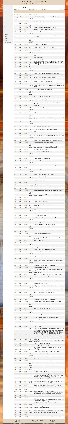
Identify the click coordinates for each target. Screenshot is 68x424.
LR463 (15, 408)
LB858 (15, 222)
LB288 (15, 50)
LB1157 (15, 292)
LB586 (15, 142)
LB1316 (15, 328)
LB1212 (15, 312)
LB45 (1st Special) (16, 23)
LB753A (15, 205)
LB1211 (15, 310)
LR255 (15, 387)
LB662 (15, 158)
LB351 (15, 87)
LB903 (15, 238)
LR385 (15, 404)
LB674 (15, 167)
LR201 (15, 378)
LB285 (15, 48)
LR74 (15, 369)
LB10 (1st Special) (16, 21)
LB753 (15, 204)
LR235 (15, 381)
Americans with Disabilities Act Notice (38, 420)
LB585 (15, 140)
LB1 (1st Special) (16, 17)
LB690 (15, 188)
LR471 (15, 412)
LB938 (15, 240)
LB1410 (15, 353)
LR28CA (15, 362)
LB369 (15, 91)
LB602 (15, 144)
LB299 (15, 66)
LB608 (15, 149)
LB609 (15, 151)
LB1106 (15, 283)
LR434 (15, 407)
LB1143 (15, 290)
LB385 (15, 96)
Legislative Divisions (8, 17)
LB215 (15, 44)
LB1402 (15, 347)
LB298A (15, 64)
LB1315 (15, 326)
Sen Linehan (26, 16)
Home (5, 5)
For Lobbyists (6, 40)
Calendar (5, 13)
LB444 (15, 118)
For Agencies (6, 34)
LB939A (15, 244)
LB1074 (15, 276)
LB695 (15, 199)
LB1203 (15, 306)
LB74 (15, 25)
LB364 (15, 89)
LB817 (15, 210)
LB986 (15, 258)
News (4, 24)
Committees (8, 15)
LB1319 (15, 343)
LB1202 (15, 303)
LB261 (15, 46)
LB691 (15, 190)
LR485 (15, 414)
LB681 (15, 182)
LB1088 (15, 281)
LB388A (15, 105)
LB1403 (15, 351)
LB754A (15, 209)
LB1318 (15, 341)
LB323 (15, 81)
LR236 (15, 382)
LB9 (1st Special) (16, 19)
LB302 (15, 73)
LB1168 (15, 294)
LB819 (15, 215)
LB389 (15, 107)
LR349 (15, 399)
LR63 (15, 367)
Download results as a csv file (32, 9)
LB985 (15, 256)
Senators (8, 28)
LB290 (15, 57)
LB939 (15, 242)
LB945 (15, 247)
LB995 (15, 265)
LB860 (15, 226)
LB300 (15, 68)
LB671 (15, 165)
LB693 (15, 195)
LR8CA (15, 358)
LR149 (15, 372)
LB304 (15, 77)
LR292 (15, 391)
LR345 (15, 397)
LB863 (15, 233)
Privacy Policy (52, 420)
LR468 (15, 410)
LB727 (15, 201)
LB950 (15, 251)
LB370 (15, 94)
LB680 (15, 180)
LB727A (15, 202)
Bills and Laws (8, 11)
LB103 (15, 27)
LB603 (15, 147)
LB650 (15, 153)
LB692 (15, 192)
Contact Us (34, 421)
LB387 (15, 100)
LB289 (15, 52)
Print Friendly (62, 9)
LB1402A (15, 349)
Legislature (8, 9)
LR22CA (15, 360)
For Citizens (5, 36)
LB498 (15, 126)
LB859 (15, 224)
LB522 (15, 133)
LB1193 (15, 301)
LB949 (15, 249)
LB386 (15, 98)
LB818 (15, 213)
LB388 (15, 103)
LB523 (15, 135)
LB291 (15, 59)
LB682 (15, 184)
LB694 (15, 197)
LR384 (15, 402)
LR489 (15, 416)
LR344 (15, 395)
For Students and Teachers (8, 42)
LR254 (15, 385)
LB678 (15, 176)
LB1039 (15, 269)
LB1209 (15, 308)
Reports (8, 26)
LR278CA (15, 389)
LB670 (15, 160)
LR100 (15, 371)
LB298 (15, 62)
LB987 (15, 260)
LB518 (15, 129)
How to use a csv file (43, 9)
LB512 (15, 128)
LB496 (15, 121)
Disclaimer (52, 421)
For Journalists (6, 38)
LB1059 (15, 272)
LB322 (15, 79)
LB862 (15, 231)
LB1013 (15, 267)
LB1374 (15, 345)
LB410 (15, 112)
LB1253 (15, 319)
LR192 (15, 374)
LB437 (15, 115)
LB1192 (15, 299)
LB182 (15, 39)
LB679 (15, 177)
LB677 (15, 174)
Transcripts (5, 32)
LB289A (15, 55)
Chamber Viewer (8, 7)
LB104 (15, 29)
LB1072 (15, 274)
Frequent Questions (17, 420)
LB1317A (15, 339)
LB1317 (15, 334)
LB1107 (15, 285)
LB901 (15, 235)
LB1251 (15, 315)
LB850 (15, 217)
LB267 (15, 47)
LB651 (15, 156)
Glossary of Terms (17, 421)
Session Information (7, 30)
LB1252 (15, 317)
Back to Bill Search (16, 9)
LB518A (15, 131)
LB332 (15, 83)
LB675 (15, 169)
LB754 (15, 207)
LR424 (15, 406)
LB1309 (15, 324)
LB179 (15, 33)
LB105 (15, 31)
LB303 (15, 75)
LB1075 (15, 278)
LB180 (15, 36)
